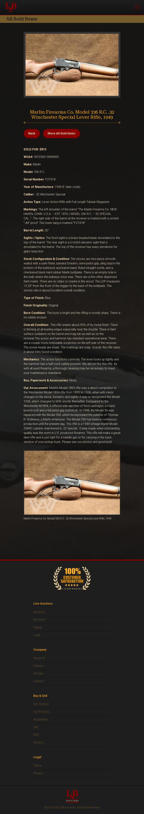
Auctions (39, 612)
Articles (38, 673)
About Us (39, 658)
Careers (38, 666)
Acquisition (40, 719)
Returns (38, 742)
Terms (37, 765)
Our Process (41, 711)
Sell (35, 727)
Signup (37, 627)
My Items (39, 619)
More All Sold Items (61, 133)
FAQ (36, 735)
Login (36, 635)
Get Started (41, 704)
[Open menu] (137, 7)
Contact (38, 681)
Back (31, 133)
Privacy (38, 773)
